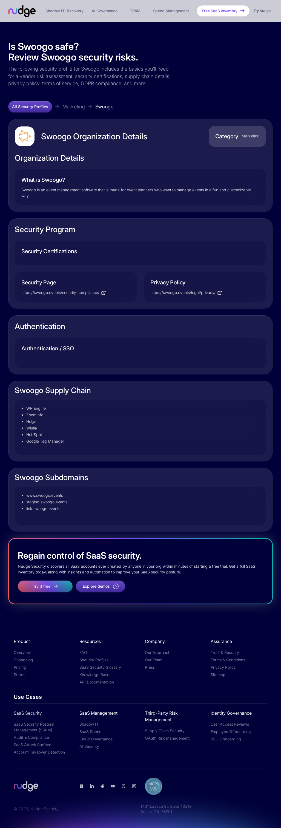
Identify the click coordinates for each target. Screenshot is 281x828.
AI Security (89, 746)
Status (19, 674)
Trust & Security (225, 652)
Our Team (153, 659)
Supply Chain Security (165, 730)
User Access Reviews (230, 724)
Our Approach (157, 652)
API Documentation (96, 682)
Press (150, 667)
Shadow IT (89, 724)
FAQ (83, 652)
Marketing (73, 106)
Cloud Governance (96, 739)
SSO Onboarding (226, 739)
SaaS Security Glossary (100, 667)
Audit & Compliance (31, 737)
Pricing (20, 667)
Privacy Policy (223, 667)
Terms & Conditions (228, 659)
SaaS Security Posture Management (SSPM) (34, 727)
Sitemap (218, 674)
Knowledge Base (94, 674)
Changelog (23, 659)
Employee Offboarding (231, 731)
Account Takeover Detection (39, 752)
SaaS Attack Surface (32, 744)
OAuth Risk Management (167, 738)
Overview (22, 652)
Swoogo (104, 106)
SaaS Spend (90, 731)
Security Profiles (93, 659)
